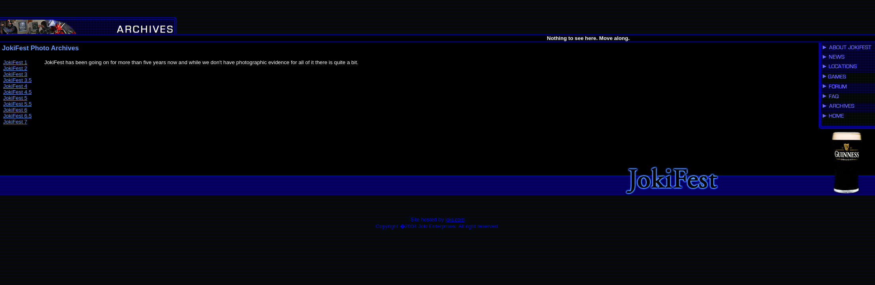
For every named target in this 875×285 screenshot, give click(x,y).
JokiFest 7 (15, 122)
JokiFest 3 (15, 74)
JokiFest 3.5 (17, 80)
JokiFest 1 (15, 62)
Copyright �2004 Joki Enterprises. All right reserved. (437, 226)
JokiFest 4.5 (17, 92)
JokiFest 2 (15, 68)
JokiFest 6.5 (17, 116)
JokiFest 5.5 (17, 104)
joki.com (455, 219)
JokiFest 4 (15, 86)
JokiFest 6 (15, 110)
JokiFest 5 (15, 98)
